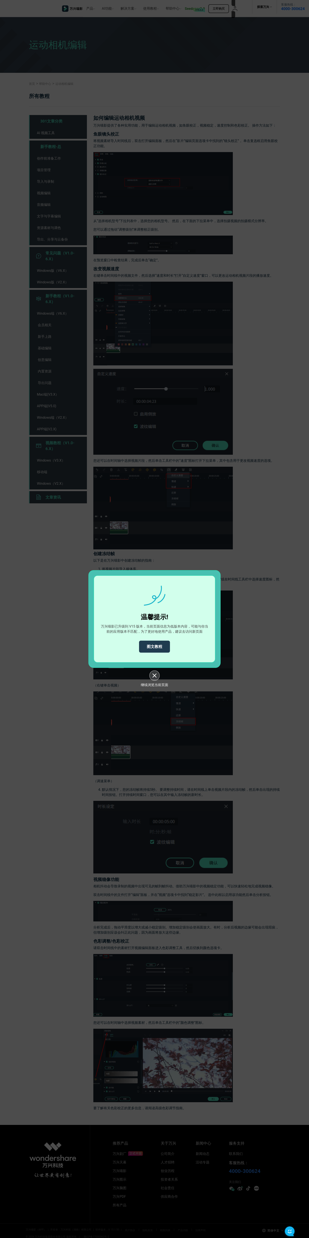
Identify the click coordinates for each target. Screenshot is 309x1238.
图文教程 (154, 646)
